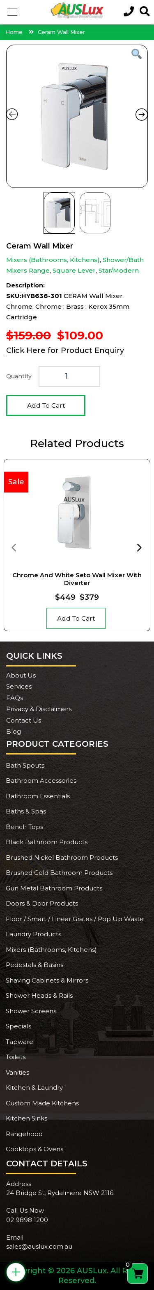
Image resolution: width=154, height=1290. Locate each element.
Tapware (19, 1042)
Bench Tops (24, 827)
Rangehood (24, 1134)
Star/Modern (119, 270)
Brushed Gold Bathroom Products (59, 873)
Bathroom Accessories (41, 780)
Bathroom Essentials (38, 796)
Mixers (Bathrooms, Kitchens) (53, 260)
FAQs (14, 698)
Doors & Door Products (42, 903)
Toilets (15, 1057)
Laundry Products (33, 934)
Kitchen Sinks (26, 1118)
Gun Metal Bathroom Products (54, 888)
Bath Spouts (25, 765)
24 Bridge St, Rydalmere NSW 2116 (59, 1193)
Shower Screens (31, 1011)
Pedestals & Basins (34, 965)
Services (19, 686)
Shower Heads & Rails (39, 995)
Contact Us (23, 720)
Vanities (17, 1072)
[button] (12, 12)
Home (14, 32)
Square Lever (74, 270)
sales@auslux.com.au (39, 1246)
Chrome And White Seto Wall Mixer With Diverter (77, 579)
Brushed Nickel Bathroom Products (62, 857)
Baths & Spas (26, 811)
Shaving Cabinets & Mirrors (47, 980)
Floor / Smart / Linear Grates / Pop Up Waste (75, 919)
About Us (21, 675)
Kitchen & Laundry (34, 1087)
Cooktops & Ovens (34, 1149)
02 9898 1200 (27, 1220)
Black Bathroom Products (46, 842)
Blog (13, 731)
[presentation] (13, 547)
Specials (18, 1026)
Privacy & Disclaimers (38, 709)
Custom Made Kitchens (42, 1103)
